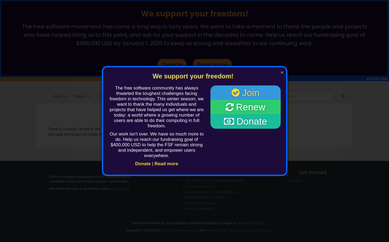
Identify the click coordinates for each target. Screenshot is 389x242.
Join (245, 92)
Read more (166, 163)
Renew (246, 107)
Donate (143, 163)
